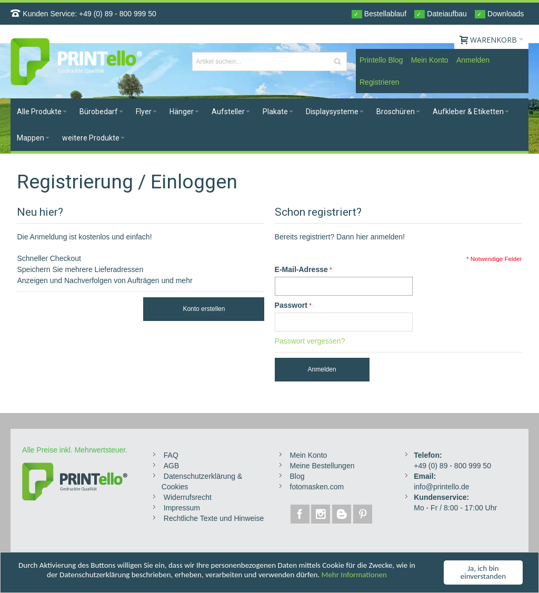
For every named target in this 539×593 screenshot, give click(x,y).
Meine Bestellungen (322, 465)
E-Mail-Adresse (301, 269)
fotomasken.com (317, 487)
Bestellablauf (379, 13)
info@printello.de (441, 487)
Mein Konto (429, 60)
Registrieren (379, 82)
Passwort (291, 305)
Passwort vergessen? (310, 341)
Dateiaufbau (440, 13)
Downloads (499, 13)
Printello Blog (381, 60)
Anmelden (473, 60)
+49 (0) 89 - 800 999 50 (117, 13)
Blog (297, 476)
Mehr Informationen (354, 575)
